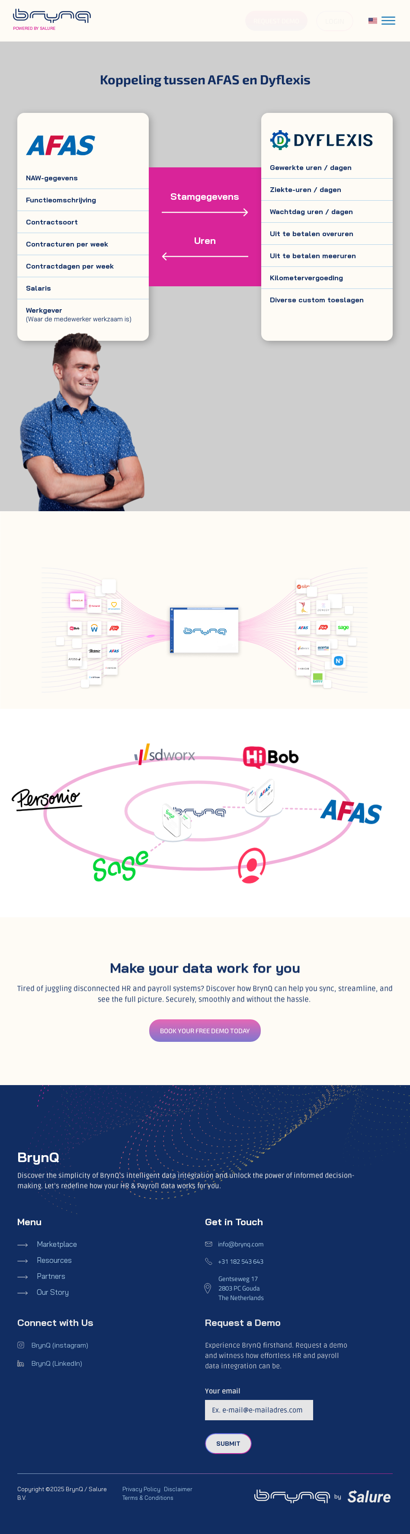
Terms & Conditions (147, 1497)
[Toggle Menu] (388, 20)
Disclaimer (178, 1489)
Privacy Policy (141, 1489)
